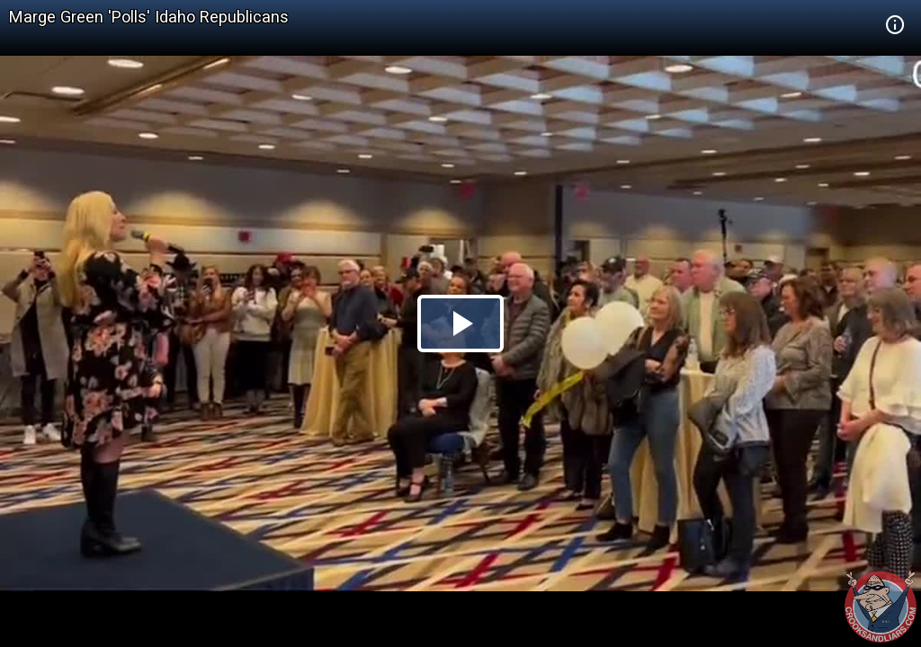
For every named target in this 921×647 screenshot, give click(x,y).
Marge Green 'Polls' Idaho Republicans (149, 16)
